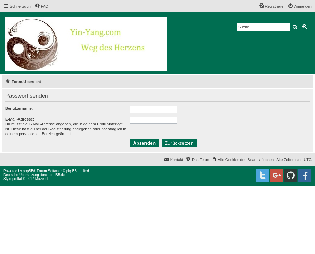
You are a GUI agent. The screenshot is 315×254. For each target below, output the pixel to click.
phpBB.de (57, 175)
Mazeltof (41, 179)
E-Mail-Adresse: (19, 119)
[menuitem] (41, 6)
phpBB (28, 171)
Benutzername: (19, 108)
